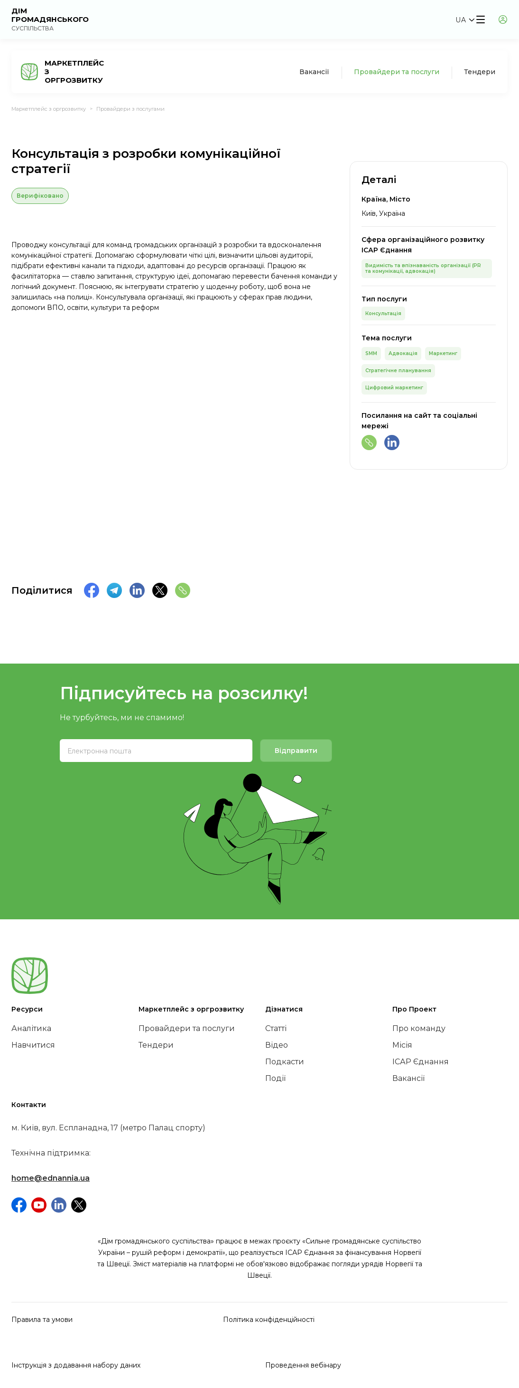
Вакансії (314, 71)
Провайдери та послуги (396, 71)
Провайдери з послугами (130, 108)
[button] (464, 20)
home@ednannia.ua (50, 1178)
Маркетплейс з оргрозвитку (48, 108)
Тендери (479, 71)
